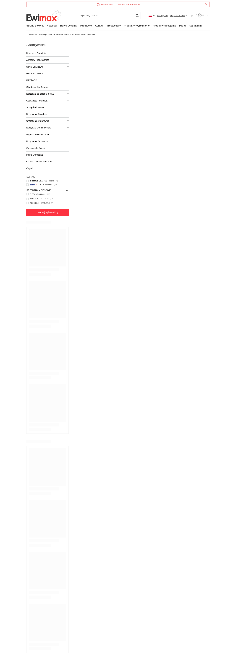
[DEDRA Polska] (47, 185)
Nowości (52, 25)
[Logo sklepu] (44, 15)
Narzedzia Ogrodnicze (37, 53)
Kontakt (99, 25)
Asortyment (35, 45)
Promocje (86, 25)
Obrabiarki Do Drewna (37, 87)
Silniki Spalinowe (34, 67)
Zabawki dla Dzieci (35, 148)
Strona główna (35, 25)
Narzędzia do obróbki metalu (40, 94)
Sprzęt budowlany (35, 107)
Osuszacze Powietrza (36, 100)
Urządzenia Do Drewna (37, 121)
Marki (182, 25)
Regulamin (195, 25)
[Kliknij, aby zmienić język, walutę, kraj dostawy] (152, 15)
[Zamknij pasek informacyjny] (206, 4)
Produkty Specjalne (164, 25)
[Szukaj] (137, 15)
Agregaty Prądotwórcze (37, 60)
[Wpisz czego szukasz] (109, 15)
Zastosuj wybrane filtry (47, 212)
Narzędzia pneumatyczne (38, 127)
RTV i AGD (31, 80)
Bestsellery (114, 25)
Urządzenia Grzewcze (37, 141)
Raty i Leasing (68, 25)
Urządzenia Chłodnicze (37, 114)
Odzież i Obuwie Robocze (39, 161)
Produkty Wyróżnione (136, 25)
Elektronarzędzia (34, 73)
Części (29, 168)
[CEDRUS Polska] (47, 181)
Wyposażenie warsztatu (38, 134)
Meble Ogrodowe (34, 155)
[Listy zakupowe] (178, 15)
